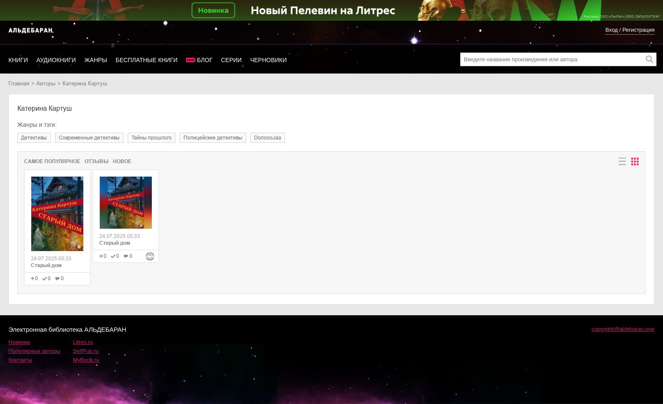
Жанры (95, 60)
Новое (122, 161)
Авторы (45, 83)
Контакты (20, 360)
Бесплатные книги (147, 60)
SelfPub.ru (86, 351)
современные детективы (89, 138)
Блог (205, 60)
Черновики (268, 60)
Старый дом (46, 265)
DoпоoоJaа (267, 138)
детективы (34, 138)
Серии (231, 60)
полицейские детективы (213, 138)
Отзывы (97, 161)
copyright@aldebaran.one (623, 329)
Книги (18, 60)
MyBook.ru (86, 360)
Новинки (19, 342)
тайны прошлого (152, 138)
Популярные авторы (34, 351)
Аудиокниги (56, 60)
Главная (18, 83)
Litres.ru (83, 342)
